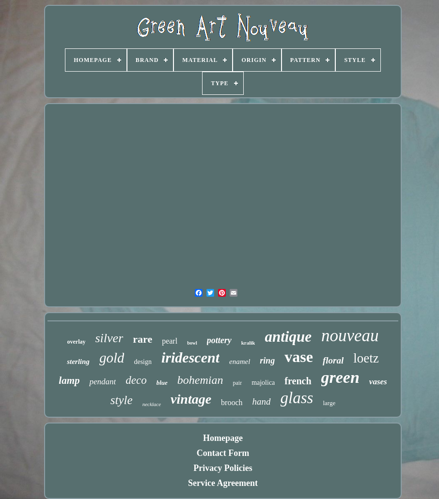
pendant (102, 381)
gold (112, 357)
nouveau (350, 335)
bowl (192, 343)
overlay (76, 341)
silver (109, 338)
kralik (248, 343)
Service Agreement (223, 483)
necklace (151, 404)
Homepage (223, 438)
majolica (263, 382)
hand (261, 401)
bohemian (200, 380)
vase (298, 356)
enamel (239, 361)
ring (267, 360)
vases (378, 381)
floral (333, 360)
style (121, 400)
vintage (191, 399)
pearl (169, 341)
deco (135, 380)
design (143, 361)
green (340, 377)
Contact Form (223, 453)
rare (142, 339)
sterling (78, 361)
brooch (231, 402)
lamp (69, 380)
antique (288, 336)
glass (297, 398)
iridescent (190, 357)
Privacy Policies (222, 468)
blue (162, 382)
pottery (219, 340)
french (297, 381)
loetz (365, 358)
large (329, 403)
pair (237, 382)
